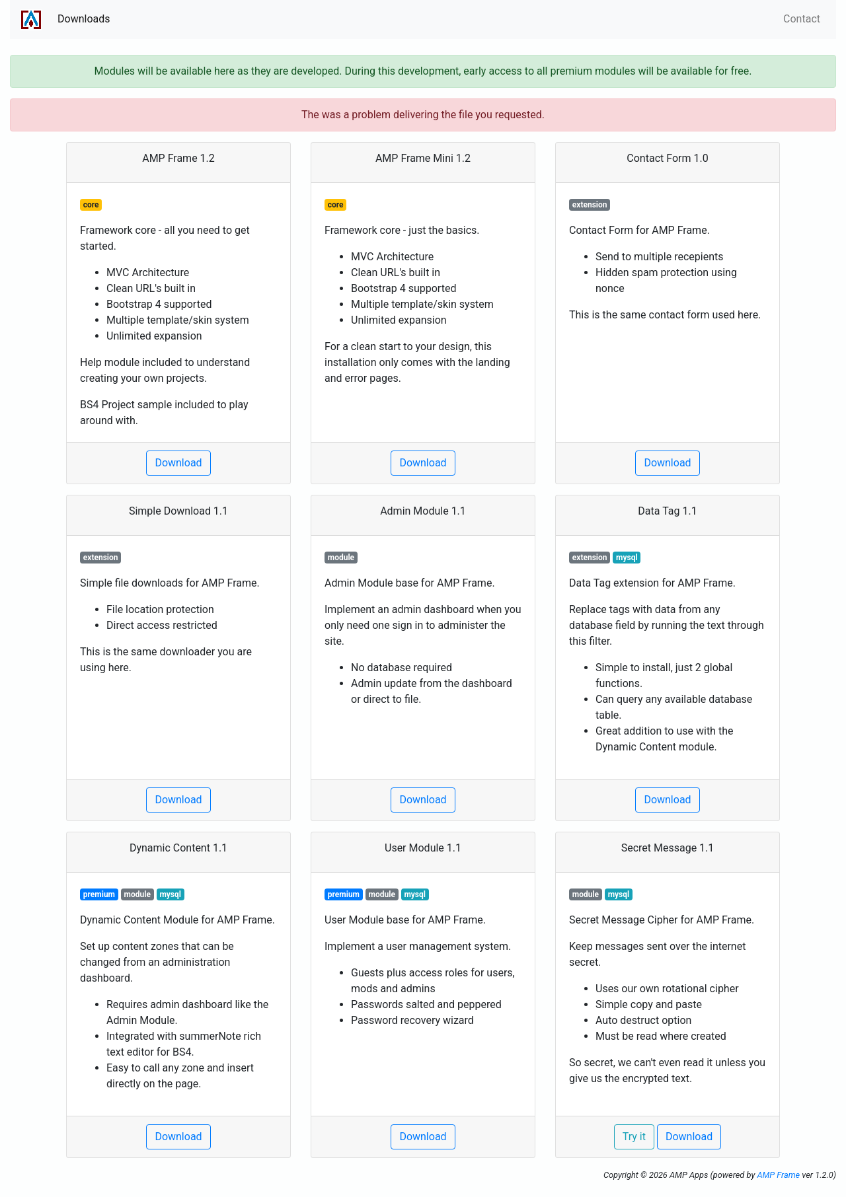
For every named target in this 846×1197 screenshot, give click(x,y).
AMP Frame (778, 1175)
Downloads (84, 19)
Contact (801, 19)
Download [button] (178, 462)
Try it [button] (634, 1136)
